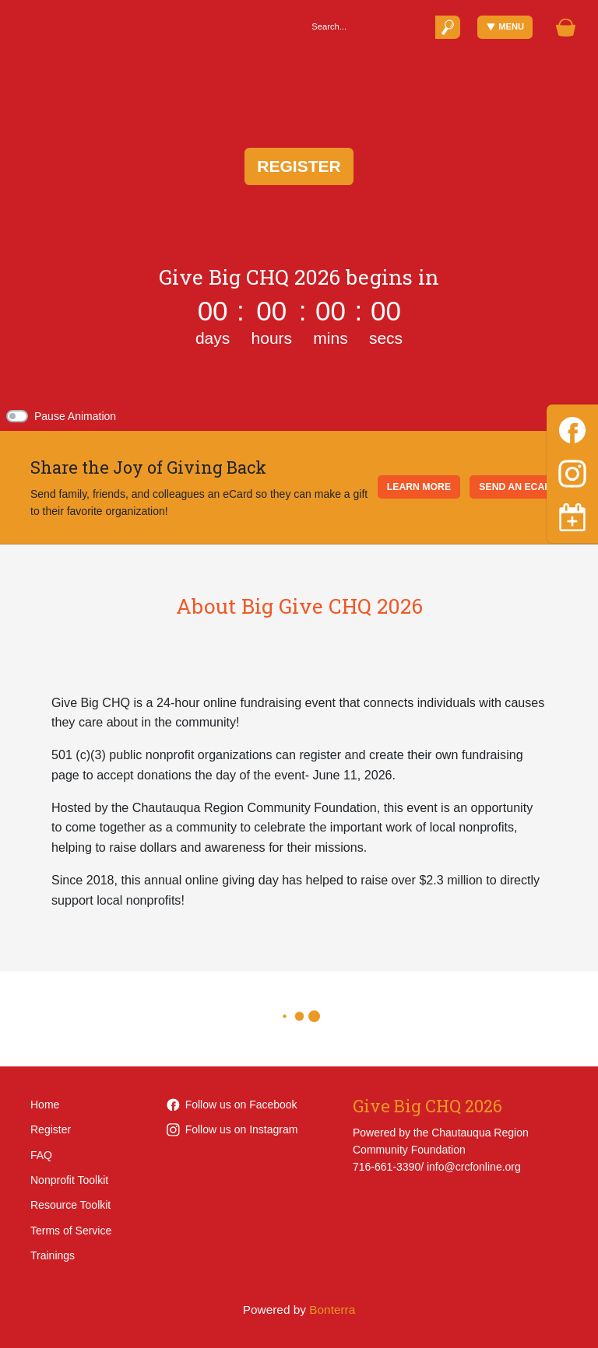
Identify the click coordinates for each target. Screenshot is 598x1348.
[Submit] (447, 27)
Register (298, 166)
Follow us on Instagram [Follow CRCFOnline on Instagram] (232, 1129)
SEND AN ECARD (518, 486)
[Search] (368, 27)
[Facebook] (572, 427)
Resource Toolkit (70, 1205)
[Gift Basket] (566, 27)
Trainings (52, 1255)
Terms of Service (70, 1230)
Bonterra (332, 1309)
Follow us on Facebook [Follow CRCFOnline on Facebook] (232, 1104)
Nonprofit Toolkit (69, 1180)
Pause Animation (75, 416)
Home (44, 1104)
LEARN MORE (419, 486)
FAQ (41, 1155)
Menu (506, 27)
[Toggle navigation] (572, 517)
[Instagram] (572, 471)
